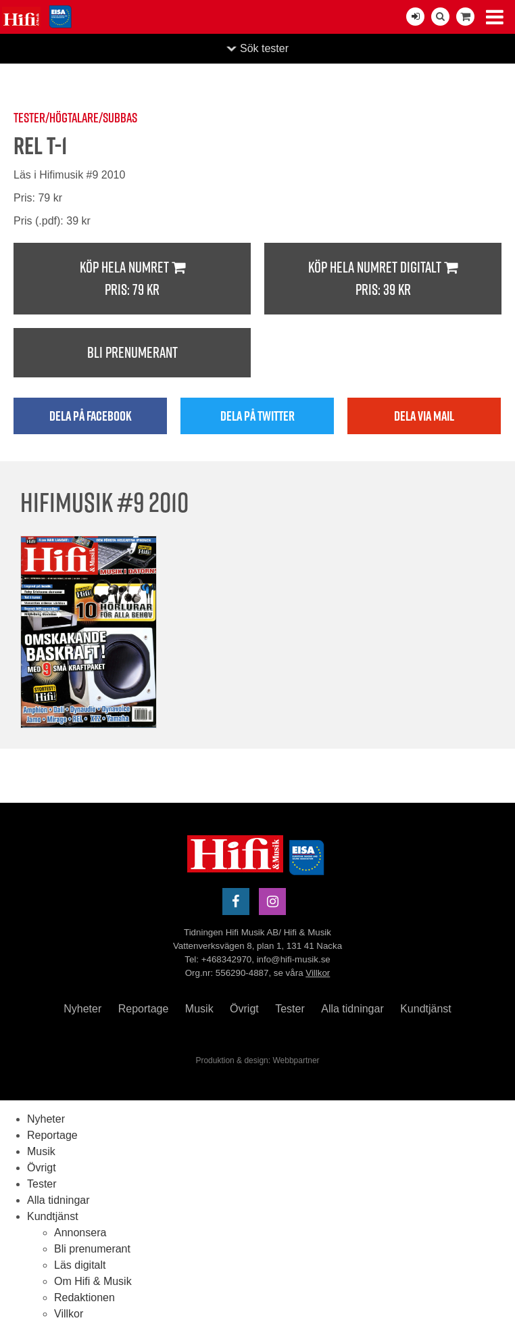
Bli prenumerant (132, 352)
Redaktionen (84, 1297)
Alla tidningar (352, 1008)
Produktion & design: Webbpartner (257, 1060)
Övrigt (244, 1008)
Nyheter (82, 1008)
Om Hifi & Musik (93, 1281)
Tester (290, 1008)
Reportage (143, 1008)
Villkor (317, 973)
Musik (199, 1008)
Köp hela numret (132, 279)
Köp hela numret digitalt (383, 279)
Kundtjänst (425, 1008)
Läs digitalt (80, 1265)
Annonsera (80, 1232)
